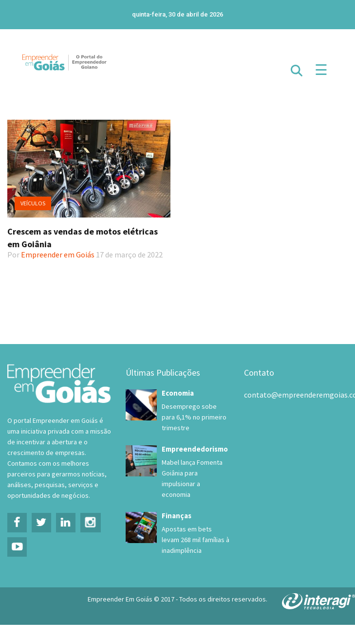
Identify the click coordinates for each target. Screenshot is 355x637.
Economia (178, 393)
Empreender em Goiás (57, 254)
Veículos (32, 203)
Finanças (176, 515)
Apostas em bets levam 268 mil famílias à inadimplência (195, 540)
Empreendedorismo (195, 449)
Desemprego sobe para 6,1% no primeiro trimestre (194, 417)
